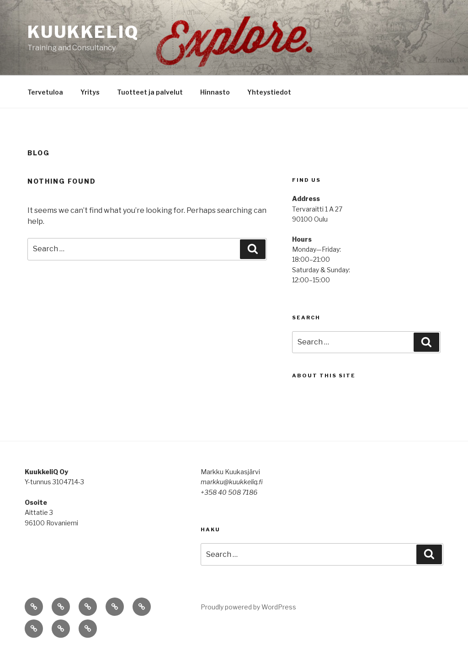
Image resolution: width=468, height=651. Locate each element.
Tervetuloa (45, 92)
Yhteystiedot (269, 92)
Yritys (90, 92)
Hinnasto (215, 92)
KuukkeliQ (83, 32)
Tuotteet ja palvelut (150, 92)
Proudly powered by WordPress (248, 607)
